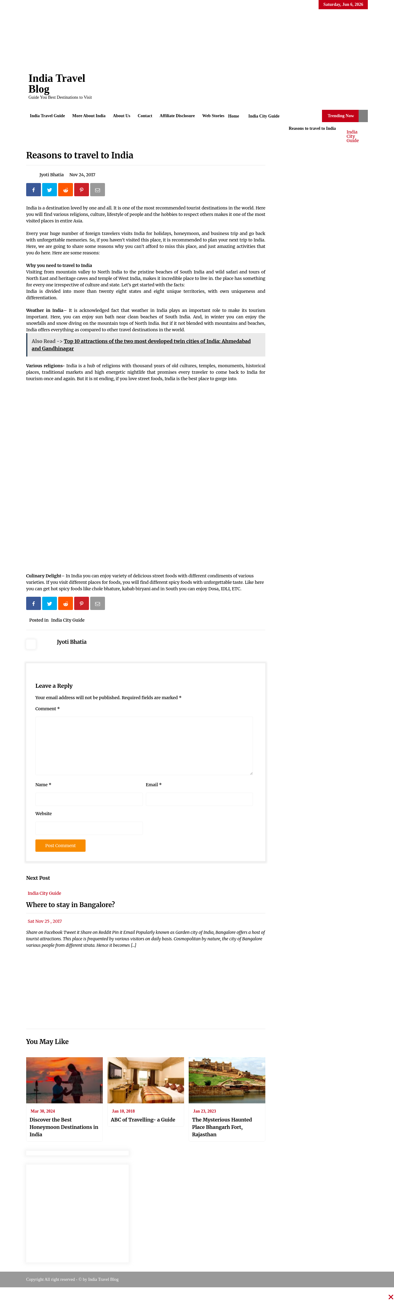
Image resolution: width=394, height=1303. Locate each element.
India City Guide (353, 136)
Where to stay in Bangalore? (70, 905)
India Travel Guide (47, 116)
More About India (89, 116)
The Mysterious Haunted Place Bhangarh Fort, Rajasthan (222, 1127)
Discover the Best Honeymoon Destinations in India (64, 1127)
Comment (47, 708)
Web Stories (213, 116)
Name (43, 784)
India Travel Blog (57, 83)
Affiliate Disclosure (177, 116)
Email (154, 784)
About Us (121, 116)
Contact (145, 116)
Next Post (38, 878)
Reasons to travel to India (79, 155)
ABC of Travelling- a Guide (143, 1120)
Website (43, 813)
